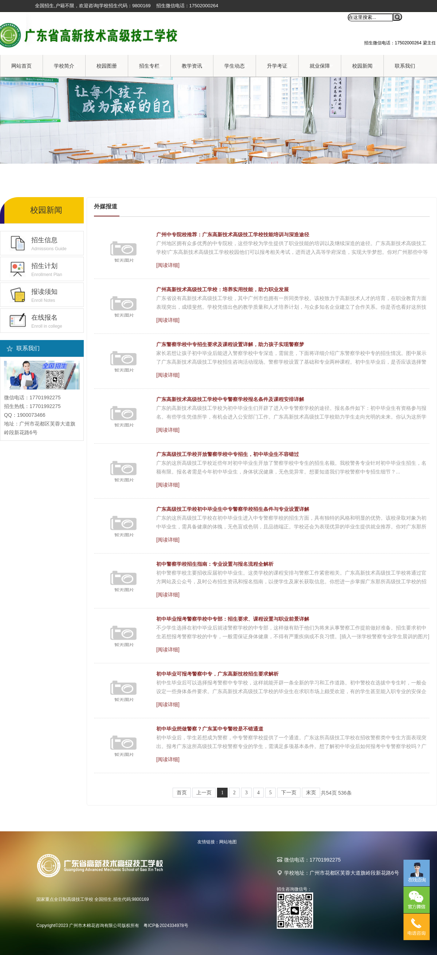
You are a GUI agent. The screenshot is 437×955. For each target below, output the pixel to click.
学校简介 (66, 66)
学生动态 (236, 66)
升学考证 (279, 66)
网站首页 (21, 66)
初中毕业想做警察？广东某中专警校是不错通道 (209, 729)
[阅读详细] (168, 265)
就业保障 (322, 66)
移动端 (307, 17)
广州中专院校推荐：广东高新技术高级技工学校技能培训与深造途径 (232, 234)
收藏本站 (252, 17)
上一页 (204, 792)
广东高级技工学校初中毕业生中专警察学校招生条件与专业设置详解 (232, 509)
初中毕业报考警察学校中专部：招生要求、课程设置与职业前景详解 (232, 619)
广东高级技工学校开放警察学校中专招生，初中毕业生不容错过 (227, 454)
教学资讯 (194, 66)
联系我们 (407, 66)
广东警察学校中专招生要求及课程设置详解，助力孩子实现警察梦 (230, 344)
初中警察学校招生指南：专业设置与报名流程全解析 (214, 564)
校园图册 (109, 66)
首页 (182, 792)
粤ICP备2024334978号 (165, 925)
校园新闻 (364, 66)
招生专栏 (151, 66)
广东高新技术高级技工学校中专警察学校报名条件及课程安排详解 (230, 399)
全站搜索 (333, 17)
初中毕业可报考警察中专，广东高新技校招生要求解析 (217, 674)
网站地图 (228, 841)
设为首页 (280, 17)
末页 (311, 792)
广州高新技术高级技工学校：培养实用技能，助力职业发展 (222, 289)
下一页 (288, 792)
